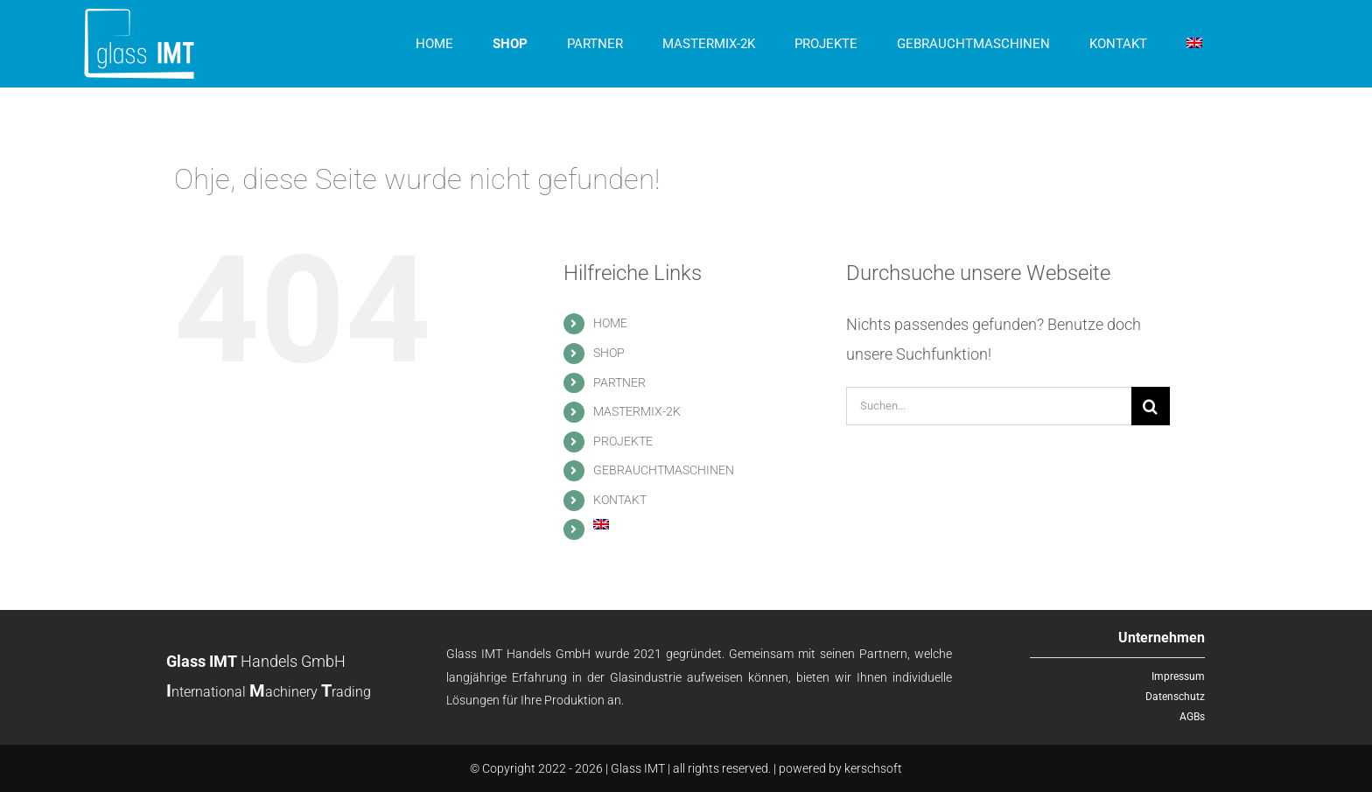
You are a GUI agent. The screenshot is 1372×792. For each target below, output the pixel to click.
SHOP (609, 353)
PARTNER (619, 382)
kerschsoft (873, 768)
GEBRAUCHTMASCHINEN (663, 470)
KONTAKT (620, 500)
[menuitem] (1194, 44)
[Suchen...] (988, 406)
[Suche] (1150, 406)
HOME (610, 323)
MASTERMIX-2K (637, 411)
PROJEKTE (623, 441)
